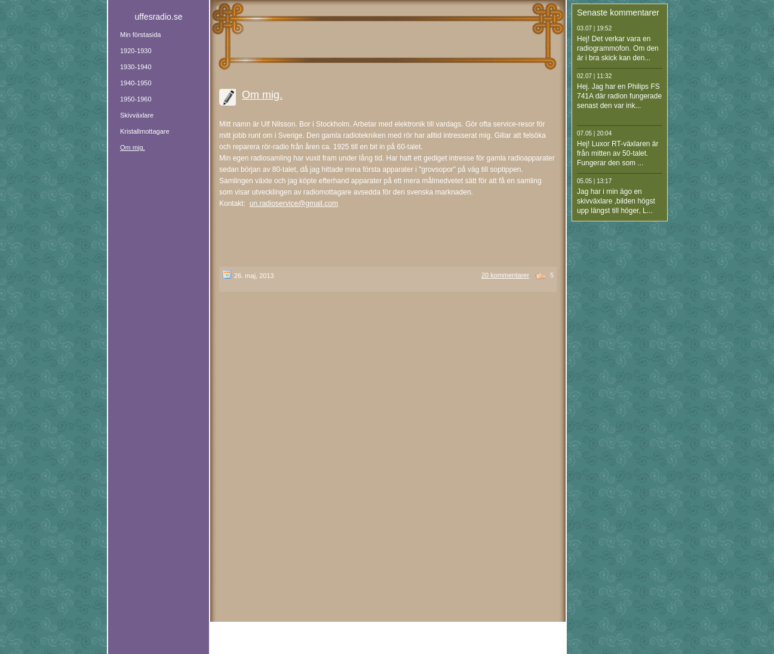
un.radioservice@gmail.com (294, 203)
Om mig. (262, 95)
